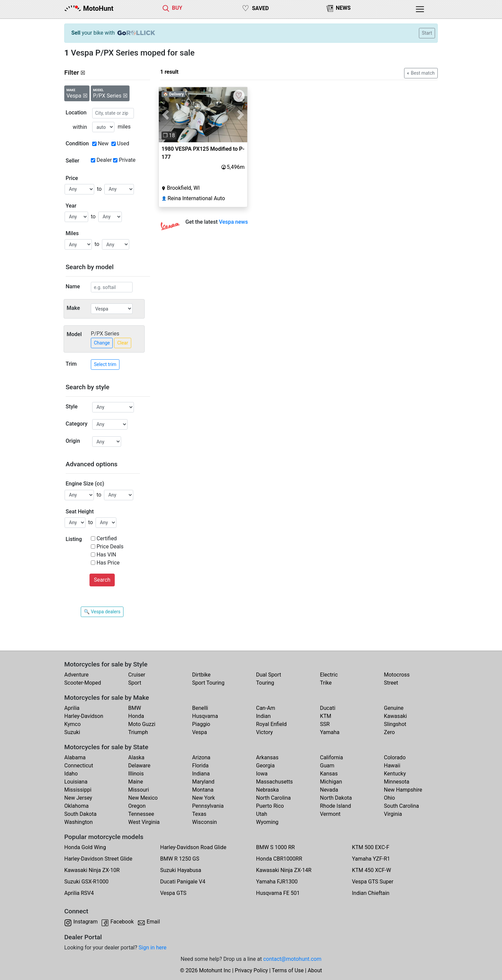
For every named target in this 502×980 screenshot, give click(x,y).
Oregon (137, 806)
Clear (122, 343)
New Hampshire (403, 790)
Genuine (393, 708)
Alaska (136, 757)
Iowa (261, 773)
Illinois (136, 773)
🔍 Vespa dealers (102, 611)
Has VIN (106, 554)
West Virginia (144, 822)
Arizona (201, 757)
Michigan (331, 781)
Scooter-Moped (82, 683)
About (315, 970)
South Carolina (401, 806)
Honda (136, 716)
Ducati (327, 708)
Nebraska (267, 790)
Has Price (108, 562)
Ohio (389, 798)
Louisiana (75, 781)
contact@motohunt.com (292, 959)
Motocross (397, 675)
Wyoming (267, 822)
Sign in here (153, 947)
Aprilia (71, 708)
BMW (134, 708)
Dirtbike (201, 675)
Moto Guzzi (141, 724)
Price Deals (110, 546)
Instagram (85, 921)
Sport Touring (208, 683)
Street (391, 683)
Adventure (76, 675)
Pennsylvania (208, 806)
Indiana (201, 773)
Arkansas (267, 757)
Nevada (329, 790)
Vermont (330, 814)
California (331, 757)
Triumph (138, 732)
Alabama (74, 757)
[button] (165, 114)
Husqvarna (205, 716)
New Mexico (143, 798)
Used (123, 143)
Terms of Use (288, 970)
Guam (327, 765)
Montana (202, 790)
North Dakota (336, 798)
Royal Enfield (271, 724)
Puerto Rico (270, 806)
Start (427, 33)
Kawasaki (395, 716)
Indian (263, 716)
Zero (389, 732)
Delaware (139, 765)
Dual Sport (268, 675)
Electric (329, 675)
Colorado (395, 757)
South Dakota (80, 814)
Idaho (71, 773)
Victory (264, 732)
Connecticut (78, 765)
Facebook (122, 921)
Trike (326, 683)
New (103, 143)
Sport (134, 683)
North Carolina (273, 798)
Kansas (329, 773)
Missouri (138, 790)
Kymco (72, 724)
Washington (78, 822)
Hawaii (392, 765)
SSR (325, 724)
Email (153, 921)
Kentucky (395, 773)
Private (127, 160)
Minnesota (396, 781)
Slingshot (395, 724)
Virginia (393, 814)
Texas (199, 814)
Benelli (200, 708)
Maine (135, 781)
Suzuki (72, 732)
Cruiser (136, 675)
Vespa (199, 732)
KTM (325, 716)
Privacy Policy (251, 970)
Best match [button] (422, 73)
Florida (200, 765)
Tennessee (141, 814)
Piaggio (201, 724)
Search (102, 580)
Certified (107, 538)
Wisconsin (204, 822)
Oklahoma (76, 806)
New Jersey (78, 798)
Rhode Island (335, 806)
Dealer (104, 160)
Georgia (265, 765)
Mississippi (78, 790)
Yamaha (329, 732)
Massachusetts (274, 781)
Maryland (203, 781)
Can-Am (265, 708)
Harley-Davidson (83, 716)
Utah (261, 814)
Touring (265, 683)
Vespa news (233, 222)
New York (203, 798)
